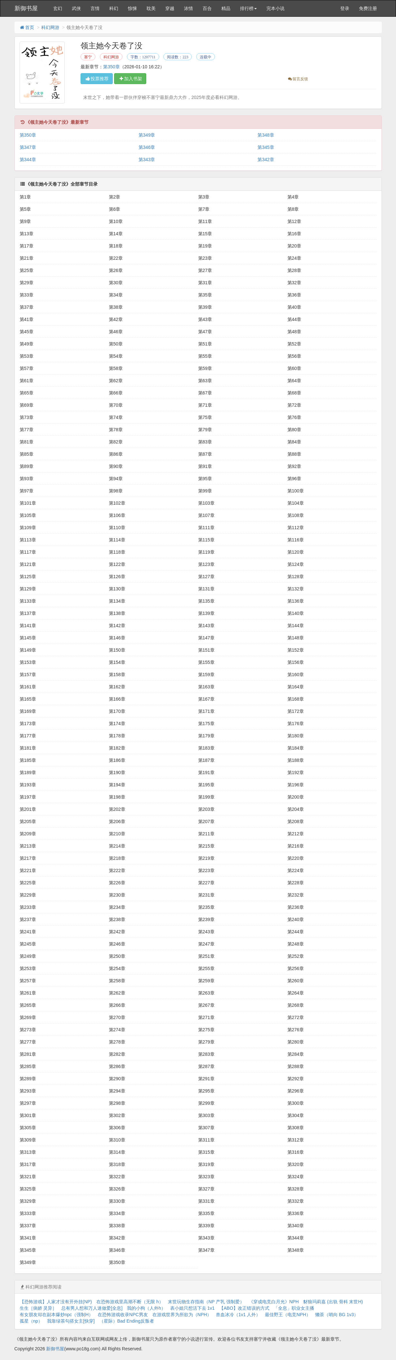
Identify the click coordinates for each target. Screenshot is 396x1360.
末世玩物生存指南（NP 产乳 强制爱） (206, 1301)
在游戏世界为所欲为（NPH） (182, 1314)
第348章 (265, 135)
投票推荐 (97, 78)
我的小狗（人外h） (146, 1308)
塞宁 (88, 57)
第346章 (147, 147)
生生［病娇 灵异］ (38, 1308)
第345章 (265, 147)
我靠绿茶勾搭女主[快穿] (71, 1321)
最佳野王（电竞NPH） (288, 1314)
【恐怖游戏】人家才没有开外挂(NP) (56, 1301)
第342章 (265, 159)
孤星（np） (31, 1321)
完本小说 (275, 8)
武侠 (76, 8)
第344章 (28, 159)
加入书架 (130, 78)
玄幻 (57, 8)
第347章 (28, 147)
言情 (95, 8)
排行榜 (248, 8)
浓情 (188, 8)
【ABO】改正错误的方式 (244, 1308)
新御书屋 (26, 8)
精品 (225, 8)
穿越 (169, 8)
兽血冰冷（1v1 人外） (238, 1314)
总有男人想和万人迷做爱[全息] (91, 1308)
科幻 (113, 8)
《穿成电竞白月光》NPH (274, 1301)
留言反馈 (297, 79)
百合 (207, 8)
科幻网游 (50, 27)
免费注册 (368, 8)
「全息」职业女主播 (294, 1308)
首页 (26, 27)
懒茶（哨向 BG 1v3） (337, 1314)
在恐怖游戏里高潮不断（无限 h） (129, 1301)
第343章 (147, 159)
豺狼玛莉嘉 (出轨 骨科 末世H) (333, 1301)
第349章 (147, 135)
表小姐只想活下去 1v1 (192, 1308)
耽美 (151, 8)
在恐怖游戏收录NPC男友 (123, 1314)
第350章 (111, 66)
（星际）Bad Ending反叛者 (126, 1321)
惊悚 (132, 8)
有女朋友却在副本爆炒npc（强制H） (56, 1314)
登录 (344, 8)
